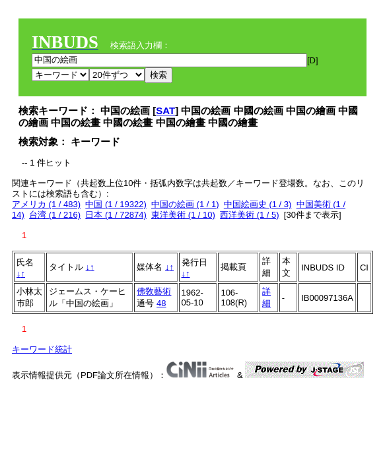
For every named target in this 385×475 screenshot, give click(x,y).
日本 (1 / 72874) (116, 215)
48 (161, 303)
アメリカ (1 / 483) (46, 204)
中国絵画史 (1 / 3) (258, 204)
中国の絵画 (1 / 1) (185, 204)
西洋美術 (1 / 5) (249, 215)
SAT (165, 110)
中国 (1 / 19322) (116, 204)
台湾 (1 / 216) (55, 215)
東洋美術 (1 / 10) (183, 215)
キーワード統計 (42, 349)
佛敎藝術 (154, 291)
